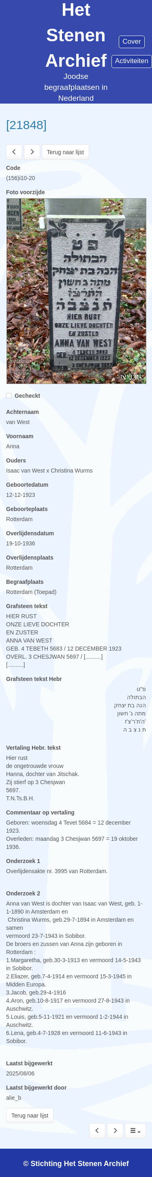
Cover (131, 41)
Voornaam (19, 436)
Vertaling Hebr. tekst (33, 747)
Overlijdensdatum (30, 533)
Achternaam (22, 412)
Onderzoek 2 (23, 893)
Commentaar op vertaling (40, 812)
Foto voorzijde (25, 192)
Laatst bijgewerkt (29, 1063)
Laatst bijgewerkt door (36, 1087)
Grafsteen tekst (26, 606)
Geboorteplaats (27, 509)
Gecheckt (23, 395)
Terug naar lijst (65, 152)
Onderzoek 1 (23, 861)
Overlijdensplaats (30, 557)
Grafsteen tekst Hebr (34, 679)
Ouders (16, 460)
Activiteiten (131, 61)
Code (13, 168)
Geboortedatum (27, 484)
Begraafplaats (25, 582)
